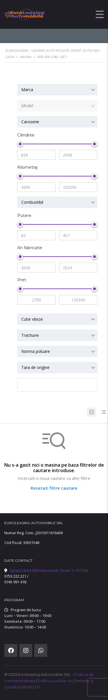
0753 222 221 (15, 576)
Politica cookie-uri (55, 680)
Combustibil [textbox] (32, 202)
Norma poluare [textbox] (35, 351)
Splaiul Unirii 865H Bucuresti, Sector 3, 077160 (49, 570)
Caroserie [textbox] (30, 121)
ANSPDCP (30, 687)
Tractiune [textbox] (30, 335)
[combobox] (57, 89)
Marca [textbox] (27, 89)
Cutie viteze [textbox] (32, 319)
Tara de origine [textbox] (35, 367)
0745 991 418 (15, 581)
